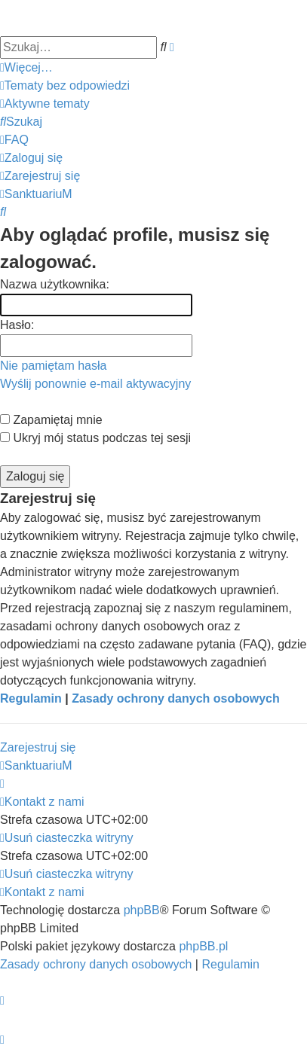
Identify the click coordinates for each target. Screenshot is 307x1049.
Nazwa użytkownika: (54, 284)
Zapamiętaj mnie (51, 419)
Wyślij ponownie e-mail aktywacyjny (95, 383)
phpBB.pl (203, 946)
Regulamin (31, 698)
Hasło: (17, 325)
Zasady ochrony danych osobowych (176, 698)
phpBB (142, 910)
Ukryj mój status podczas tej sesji (95, 437)
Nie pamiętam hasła (53, 365)
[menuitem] (65, 86)
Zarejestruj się (37, 747)
